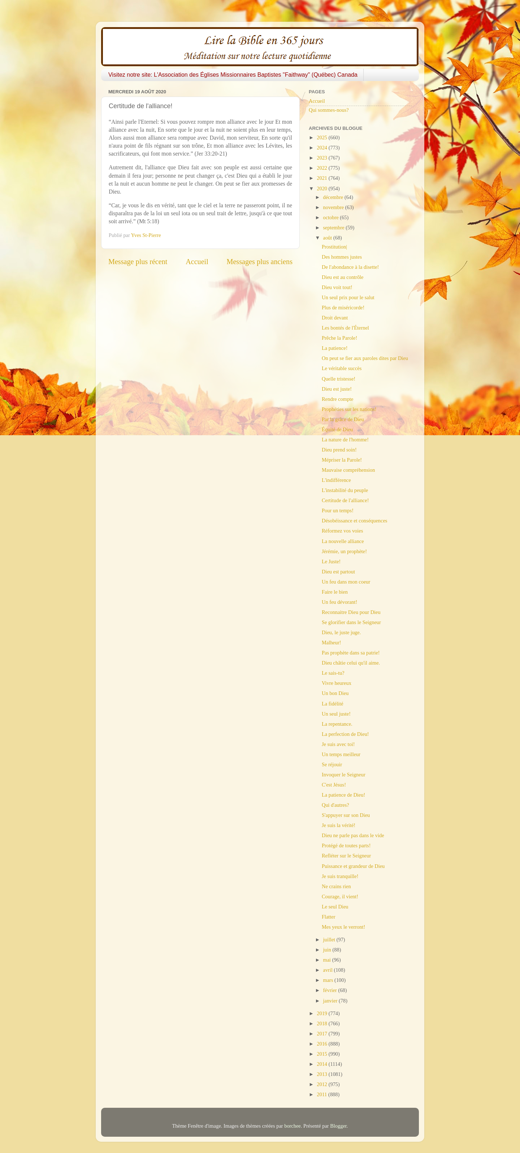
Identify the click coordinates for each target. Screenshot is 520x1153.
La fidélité (332, 704)
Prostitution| (334, 247)
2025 (322, 137)
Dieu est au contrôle (342, 277)
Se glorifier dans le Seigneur (351, 622)
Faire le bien (335, 592)
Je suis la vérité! (338, 825)
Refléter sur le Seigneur (346, 856)
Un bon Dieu (335, 693)
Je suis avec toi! (338, 744)
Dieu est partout (338, 572)
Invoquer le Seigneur (343, 774)
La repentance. (337, 724)
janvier (331, 1001)
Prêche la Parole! (339, 338)
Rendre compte (338, 399)
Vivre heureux (336, 683)
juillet (330, 939)
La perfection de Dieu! (345, 734)
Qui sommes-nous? (329, 110)
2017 (322, 1034)
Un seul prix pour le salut (348, 297)
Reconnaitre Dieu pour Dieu (351, 612)
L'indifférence (336, 480)
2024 (322, 148)
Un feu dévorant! (339, 602)
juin (328, 950)
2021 (322, 178)
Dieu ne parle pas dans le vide (353, 835)
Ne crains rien (336, 886)
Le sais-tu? (333, 673)
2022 (322, 168)
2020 (322, 188)
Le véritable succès (341, 368)
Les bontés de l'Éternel (345, 328)
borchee (292, 1126)
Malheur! (331, 642)
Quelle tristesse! (338, 379)
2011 (322, 1094)
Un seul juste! (336, 714)
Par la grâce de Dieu (343, 419)
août (328, 238)
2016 (322, 1044)
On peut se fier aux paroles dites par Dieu (365, 358)
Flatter (328, 917)
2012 (322, 1084)
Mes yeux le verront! (343, 927)
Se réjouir (332, 764)
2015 (322, 1054)
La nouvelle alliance (343, 541)
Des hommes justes (342, 257)
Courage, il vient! (340, 896)
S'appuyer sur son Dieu (346, 815)
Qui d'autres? (335, 805)
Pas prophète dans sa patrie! (351, 653)
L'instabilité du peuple (345, 490)
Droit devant (335, 318)
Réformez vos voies (342, 531)
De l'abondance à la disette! (350, 267)
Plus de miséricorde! (343, 307)
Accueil (197, 262)
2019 (322, 1013)
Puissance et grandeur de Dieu (353, 866)
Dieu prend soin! (339, 450)
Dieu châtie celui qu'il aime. (351, 663)
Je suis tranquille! (340, 876)
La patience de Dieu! (343, 795)
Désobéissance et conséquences (354, 520)
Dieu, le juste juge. (341, 632)
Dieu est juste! (337, 389)
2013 (322, 1074)
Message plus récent (137, 262)
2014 (322, 1064)
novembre (334, 207)
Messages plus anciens (260, 262)
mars (329, 980)
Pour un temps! (338, 510)
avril (328, 970)
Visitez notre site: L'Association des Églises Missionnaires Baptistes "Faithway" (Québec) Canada (233, 75)
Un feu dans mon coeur (346, 582)
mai (327, 960)
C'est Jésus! (334, 785)
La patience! (335, 348)
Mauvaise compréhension (348, 470)
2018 (322, 1023)
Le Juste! (331, 561)
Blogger (338, 1126)
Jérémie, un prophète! (344, 551)
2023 (322, 158)
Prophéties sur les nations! (349, 409)
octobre (331, 217)
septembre (334, 227)
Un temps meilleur (341, 754)
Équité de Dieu (337, 429)
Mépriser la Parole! (342, 460)
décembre (334, 197)
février (330, 990)
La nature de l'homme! (345, 439)
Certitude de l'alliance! (345, 500)
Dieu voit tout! (337, 287)
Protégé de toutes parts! (346, 845)
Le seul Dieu (335, 907)
